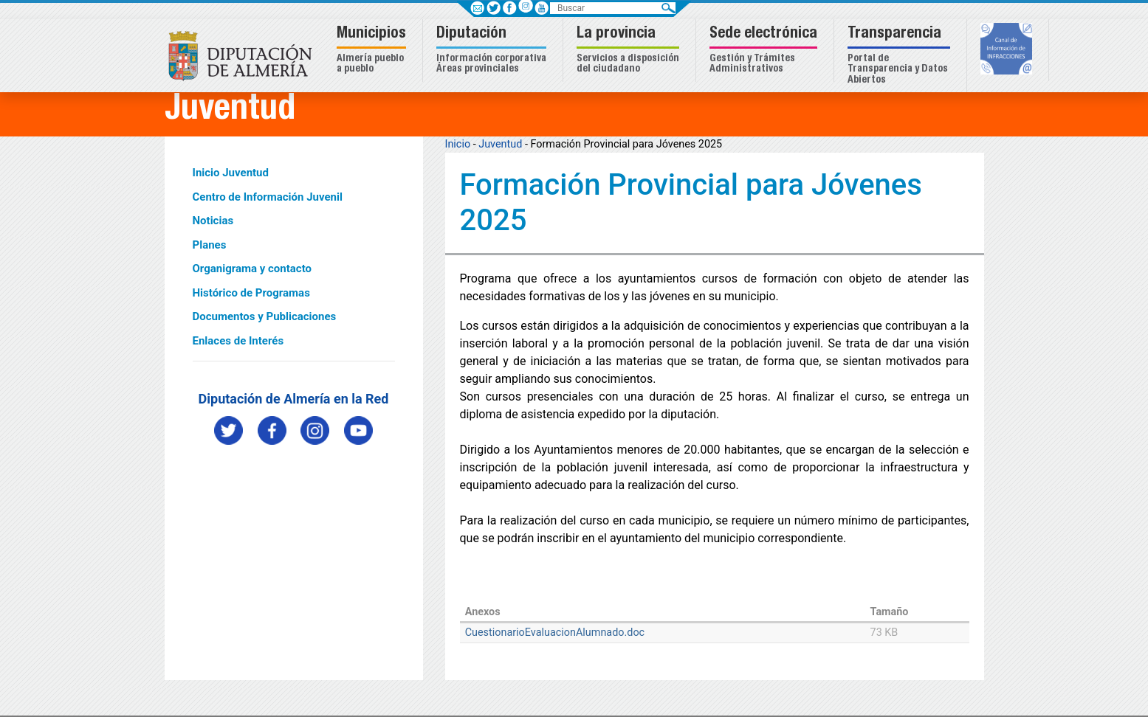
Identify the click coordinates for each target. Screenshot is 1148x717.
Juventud (500, 144)
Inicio (458, 144)
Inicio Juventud (231, 172)
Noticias (213, 220)
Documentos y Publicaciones (265, 316)
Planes (210, 245)
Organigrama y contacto (252, 268)
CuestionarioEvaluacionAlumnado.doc (555, 632)
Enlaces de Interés (238, 340)
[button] (373, 50)
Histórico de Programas (251, 292)
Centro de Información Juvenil (268, 197)
